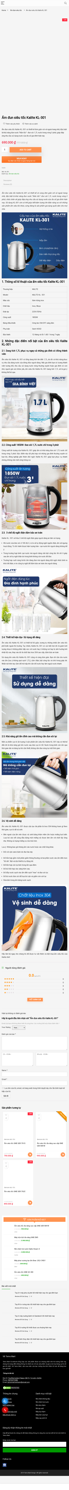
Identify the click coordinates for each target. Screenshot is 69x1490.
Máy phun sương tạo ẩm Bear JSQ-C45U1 (30, 1289)
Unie (15, 1260)
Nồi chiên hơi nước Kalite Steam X (27, 1277)
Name (5, 1099)
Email (4, 1108)
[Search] (65, 3)
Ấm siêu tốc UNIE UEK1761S (14, 1172)
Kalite (3, 196)
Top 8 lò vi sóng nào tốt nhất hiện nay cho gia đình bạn (35, 1333)
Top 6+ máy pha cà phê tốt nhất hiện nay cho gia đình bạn (36, 1321)
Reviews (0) (8, 213)
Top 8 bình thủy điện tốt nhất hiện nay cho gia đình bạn (35, 1367)
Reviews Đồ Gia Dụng (21, 1324)
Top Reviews (7, 1430)
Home (4, 10)
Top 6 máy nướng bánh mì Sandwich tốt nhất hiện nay (35, 1344)
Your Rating (6, 1056)
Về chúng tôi (7, 1427)
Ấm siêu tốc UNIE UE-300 (23, 1300)
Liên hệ (5, 1437)
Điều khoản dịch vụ (9, 1443)
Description (8, 209)
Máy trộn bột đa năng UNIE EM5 (26, 1266)
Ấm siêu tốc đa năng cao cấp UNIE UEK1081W (31, 1254)
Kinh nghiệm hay (8, 1433)
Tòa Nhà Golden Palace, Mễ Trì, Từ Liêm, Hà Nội (24, 1406)
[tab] (34, 209)
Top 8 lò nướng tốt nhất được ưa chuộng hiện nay (33, 1356)
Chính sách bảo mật (10, 1440)
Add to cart (25, 178)
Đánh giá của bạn (9, 1062)
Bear (15, 1295)
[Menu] (2, 3)
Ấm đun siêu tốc (16, 10)
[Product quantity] (5, 178)
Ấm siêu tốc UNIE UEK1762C (15, 1220)
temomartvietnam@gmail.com (18, 1410)
